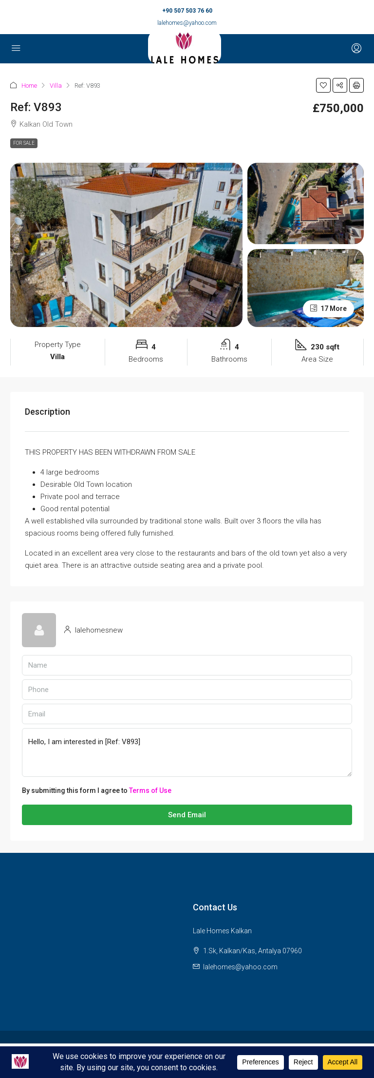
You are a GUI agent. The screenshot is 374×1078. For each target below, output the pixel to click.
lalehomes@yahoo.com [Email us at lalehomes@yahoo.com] (240, 967)
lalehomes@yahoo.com (187, 22)
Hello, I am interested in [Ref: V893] (187, 752)
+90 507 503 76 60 (187, 10)
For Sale (24, 143)
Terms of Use (150, 790)
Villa (56, 85)
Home (29, 85)
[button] (323, 85)
